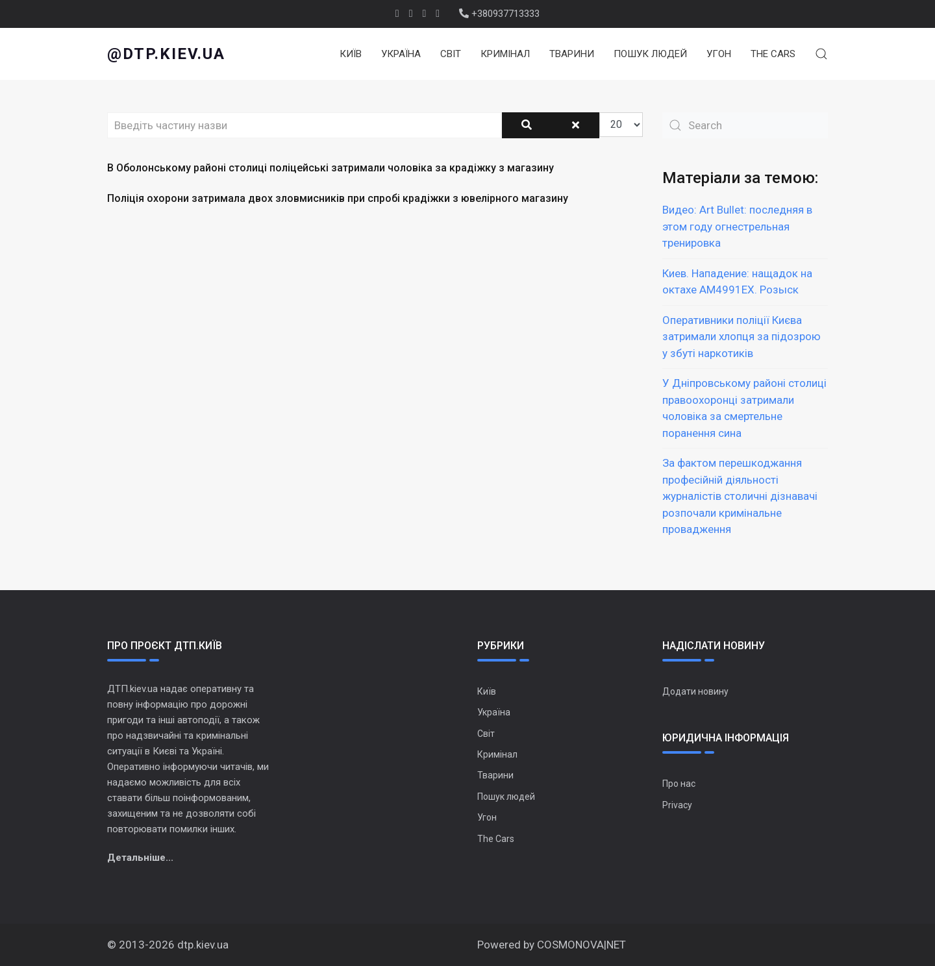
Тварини (571, 54)
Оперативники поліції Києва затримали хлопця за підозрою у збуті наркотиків (741, 337)
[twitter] (411, 13)
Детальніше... (140, 857)
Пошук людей (650, 54)
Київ (351, 54)
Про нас (678, 783)
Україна (401, 54)
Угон (718, 54)
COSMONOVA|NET (581, 944)
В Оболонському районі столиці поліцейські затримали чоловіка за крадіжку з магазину (330, 168)
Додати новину (695, 691)
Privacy (677, 805)
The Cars (773, 54)
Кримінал (505, 54)
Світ (450, 54)
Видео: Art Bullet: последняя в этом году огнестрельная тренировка (737, 226)
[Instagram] (438, 13)
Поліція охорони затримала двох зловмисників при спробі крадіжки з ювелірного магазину (337, 198)
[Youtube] (425, 13)
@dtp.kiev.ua (166, 54)
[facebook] (397, 13)
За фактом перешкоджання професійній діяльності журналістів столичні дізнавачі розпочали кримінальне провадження (739, 496)
